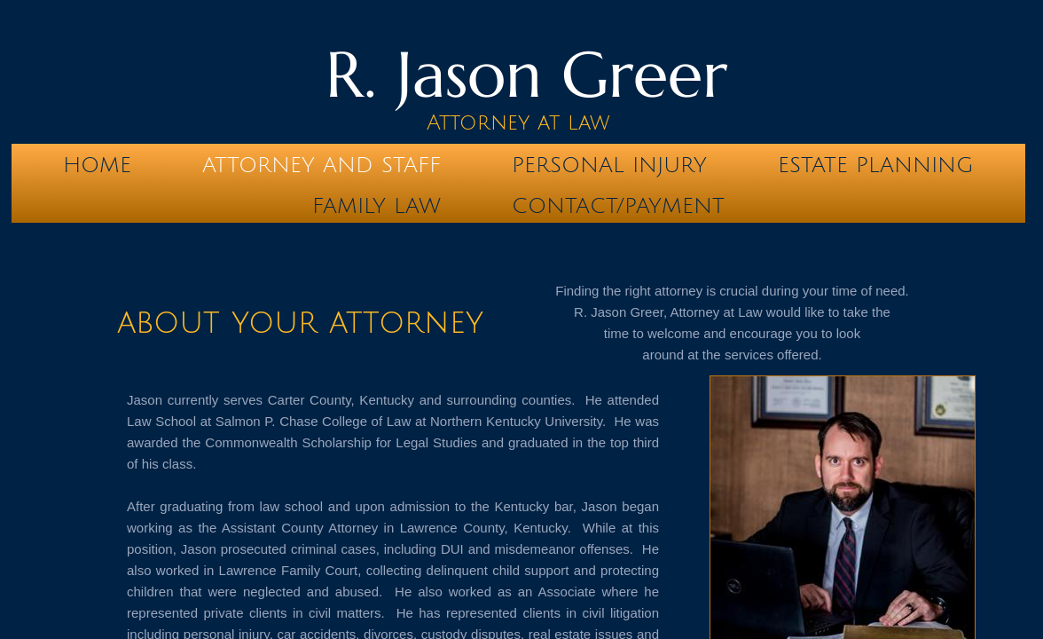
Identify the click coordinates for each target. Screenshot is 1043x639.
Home (97, 165)
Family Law (376, 205)
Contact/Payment (618, 205)
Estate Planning (876, 165)
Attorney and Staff (321, 165)
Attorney (478, 122)
